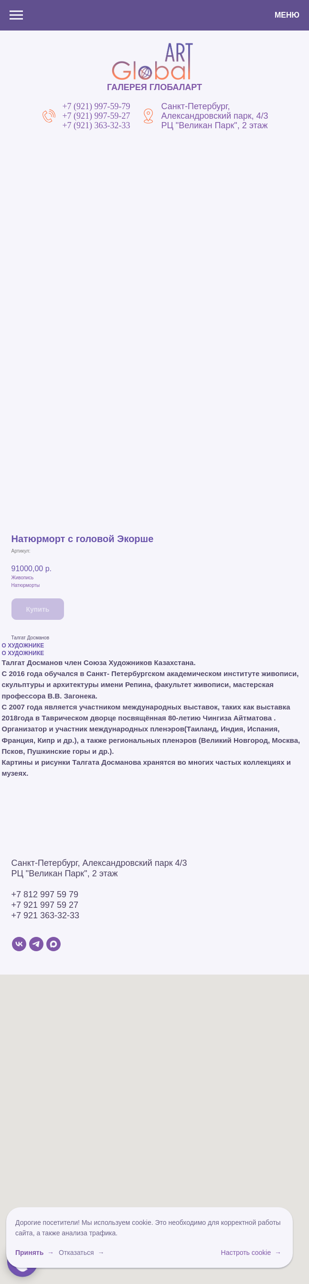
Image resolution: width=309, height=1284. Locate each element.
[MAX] (53, 944)
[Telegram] (36, 944)
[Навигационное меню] (16, 15)
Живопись (22, 577)
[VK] (19, 944)
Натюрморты (25, 585)
